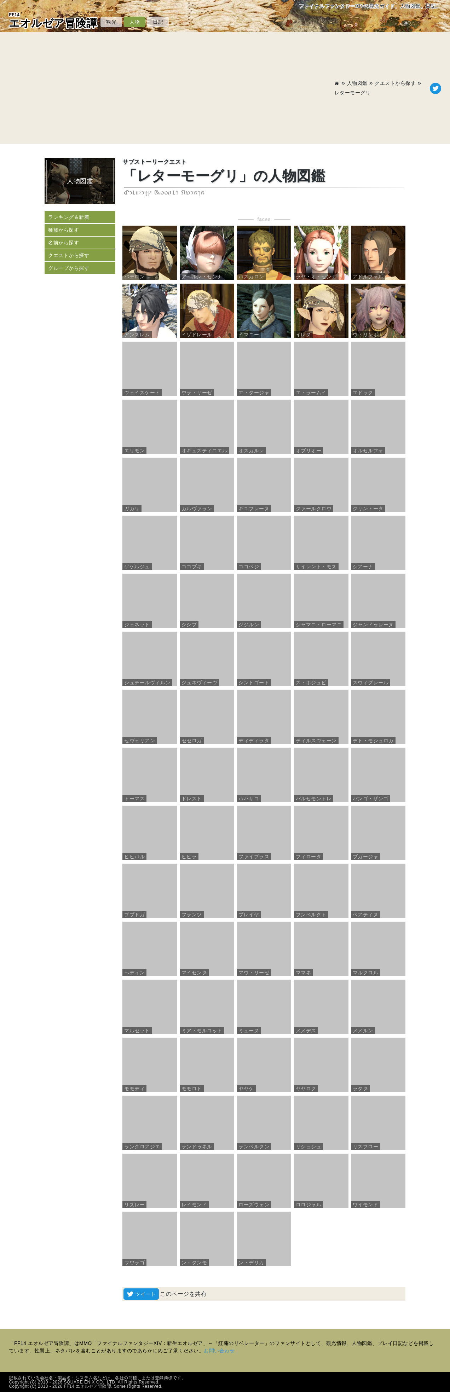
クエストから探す (395, 83)
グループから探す (68, 268)
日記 (158, 22)
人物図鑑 (357, 83)
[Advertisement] (172, 88)
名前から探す (63, 242)
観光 (111, 22)
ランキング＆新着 (68, 217)
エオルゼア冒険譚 (53, 20)
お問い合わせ (219, 1350)
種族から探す (63, 230)
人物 (134, 22)
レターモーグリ (353, 92)
